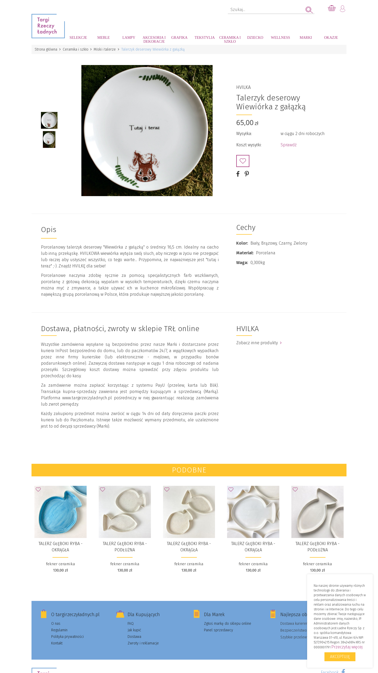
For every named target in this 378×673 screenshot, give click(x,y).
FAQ (131, 623)
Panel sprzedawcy (218, 629)
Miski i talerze (105, 49)
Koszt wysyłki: (248, 144)
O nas (55, 623)
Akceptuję (340, 656)
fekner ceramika (60, 563)
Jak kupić (134, 629)
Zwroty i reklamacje (143, 642)
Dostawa (134, 636)
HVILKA (243, 87)
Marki (306, 38)
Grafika (179, 38)
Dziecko (255, 38)
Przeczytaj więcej (347, 646)
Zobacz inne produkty (259, 342)
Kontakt (56, 642)
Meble (103, 38)
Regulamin (59, 629)
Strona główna (46, 49)
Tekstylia (205, 38)
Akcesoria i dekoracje (154, 40)
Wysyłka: (244, 133)
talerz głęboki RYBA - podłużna (125, 546)
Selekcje (78, 38)
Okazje (331, 38)
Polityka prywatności (67, 636)
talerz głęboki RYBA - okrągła (60, 546)
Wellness (280, 38)
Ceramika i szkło (230, 40)
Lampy (128, 38)
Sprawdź (289, 144)
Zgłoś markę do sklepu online (227, 623)
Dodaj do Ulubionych (242, 161)
